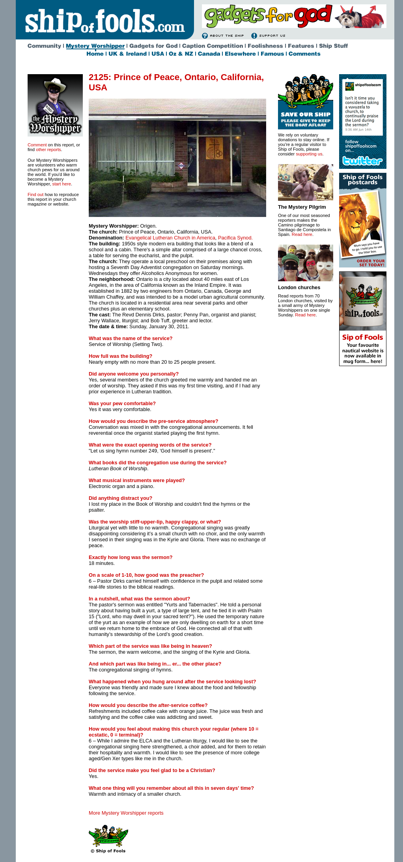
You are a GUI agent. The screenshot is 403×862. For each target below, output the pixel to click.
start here (61, 183)
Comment (37, 144)
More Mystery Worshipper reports (126, 813)
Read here (302, 234)
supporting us (309, 153)
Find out (35, 194)
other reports (48, 149)
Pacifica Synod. (235, 238)
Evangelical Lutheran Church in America (170, 238)
